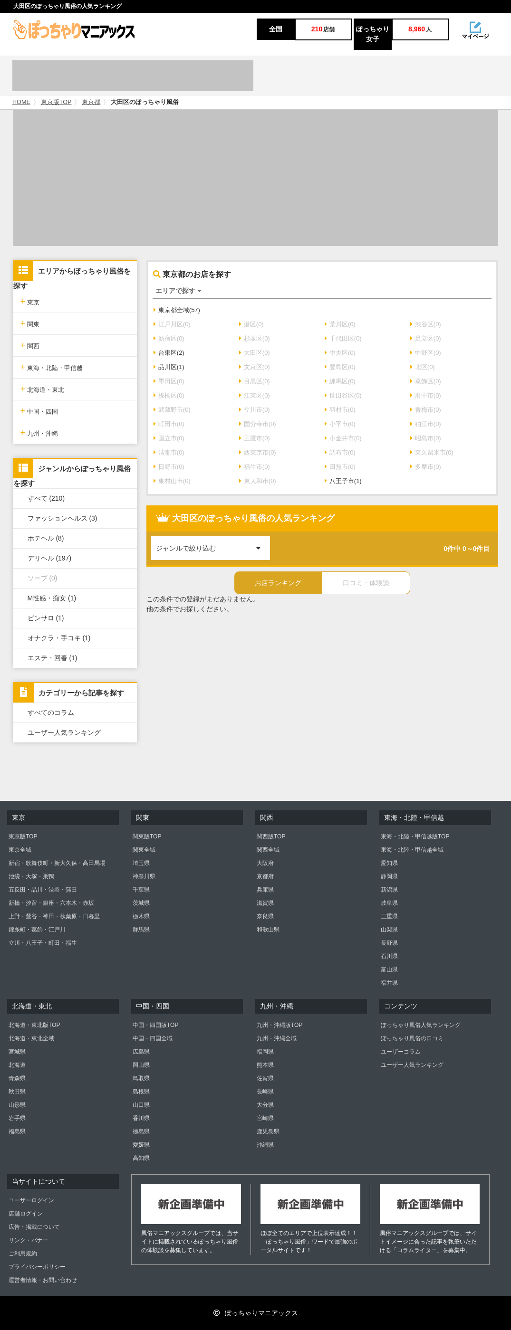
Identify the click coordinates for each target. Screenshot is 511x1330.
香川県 (141, 1118)
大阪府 (265, 863)
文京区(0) (254, 366)
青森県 (17, 1078)
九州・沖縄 (39, 432)
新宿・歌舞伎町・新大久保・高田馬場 (57, 863)
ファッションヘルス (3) (62, 518)
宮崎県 (265, 1118)
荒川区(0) (340, 324)
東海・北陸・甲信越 (51, 367)
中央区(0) (340, 352)
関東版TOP (147, 836)
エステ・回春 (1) (52, 658)
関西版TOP (271, 836)
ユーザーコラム (401, 1051)
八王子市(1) (343, 480)
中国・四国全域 (153, 1038)
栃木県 (141, 916)
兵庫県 (265, 889)
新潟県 (389, 889)
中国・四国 (39, 411)
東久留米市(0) (431, 452)
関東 (30, 323)
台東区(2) (169, 352)
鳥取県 (141, 1078)
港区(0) (251, 324)
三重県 (389, 916)
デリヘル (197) (50, 558)
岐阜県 (389, 903)
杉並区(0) (254, 338)
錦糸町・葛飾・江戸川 (37, 929)
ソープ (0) (43, 578)
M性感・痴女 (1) (52, 598)
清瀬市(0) (169, 452)
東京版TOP (56, 102)
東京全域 (20, 849)
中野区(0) (425, 352)
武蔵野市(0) (172, 409)
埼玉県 (141, 863)
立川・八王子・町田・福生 (43, 943)
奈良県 (265, 916)
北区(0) (422, 366)
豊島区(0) (340, 366)
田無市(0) (340, 466)
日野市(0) (169, 466)
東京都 (91, 102)
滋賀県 (265, 903)
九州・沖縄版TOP (279, 1025)
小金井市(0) (343, 438)
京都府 (265, 876)
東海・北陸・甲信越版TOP (415, 836)
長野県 (389, 943)
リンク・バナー (28, 1240)
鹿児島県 (268, 1131)
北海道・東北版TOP (34, 1025)
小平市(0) (340, 424)
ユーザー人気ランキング (64, 732)
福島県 (17, 1131)
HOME (21, 102)
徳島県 (141, 1131)
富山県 (389, 969)
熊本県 (265, 1065)
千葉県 (141, 889)
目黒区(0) (254, 381)
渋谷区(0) (425, 324)
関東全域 (144, 849)
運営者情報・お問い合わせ (43, 1280)
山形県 (17, 1105)
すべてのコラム (51, 712)
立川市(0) (254, 409)
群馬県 (141, 929)
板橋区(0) (169, 395)
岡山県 (141, 1065)
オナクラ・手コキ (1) (59, 638)
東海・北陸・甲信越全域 (412, 849)
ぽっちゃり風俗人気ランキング (421, 1025)
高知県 (141, 1158)
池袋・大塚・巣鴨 (31, 876)
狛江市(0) (425, 424)
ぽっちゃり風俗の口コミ (412, 1038)
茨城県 (141, 903)
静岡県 (389, 876)
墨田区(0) (169, 381)
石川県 (389, 956)
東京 (30, 301)
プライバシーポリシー (37, 1267)
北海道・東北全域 (31, 1038)
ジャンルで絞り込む (213, 544)
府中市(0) (425, 395)
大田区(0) (254, 352)
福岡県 (265, 1051)
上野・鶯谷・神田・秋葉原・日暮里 (54, 916)
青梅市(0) (425, 409)
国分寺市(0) (257, 424)
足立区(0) (425, 338)
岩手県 (17, 1118)
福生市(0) (254, 466)
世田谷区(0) (343, 395)
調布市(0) (340, 452)
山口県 (141, 1105)
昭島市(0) (425, 438)
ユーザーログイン (31, 1200)
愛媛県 (141, 1144)
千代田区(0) (343, 338)
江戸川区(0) (172, 324)
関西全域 (268, 849)
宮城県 (17, 1051)
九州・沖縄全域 (277, 1038)
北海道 (17, 1065)
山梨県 (389, 929)
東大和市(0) (257, 480)
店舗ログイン (26, 1213)
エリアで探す (178, 290)
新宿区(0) (169, 338)
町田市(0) (169, 424)
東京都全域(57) (177, 310)
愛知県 (389, 863)
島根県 (141, 1091)
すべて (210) (46, 498)
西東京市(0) (257, 452)
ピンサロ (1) (46, 618)
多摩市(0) (425, 466)
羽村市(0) (340, 409)
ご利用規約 (23, 1253)
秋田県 (17, 1091)
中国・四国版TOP (155, 1025)
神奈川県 (144, 876)
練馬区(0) (340, 381)
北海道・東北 (42, 389)
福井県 (389, 982)
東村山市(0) (172, 480)
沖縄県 (265, 1144)
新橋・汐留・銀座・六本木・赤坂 (51, 903)
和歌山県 (268, 929)
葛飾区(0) (425, 381)
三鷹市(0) (254, 438)
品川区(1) (169, 366)
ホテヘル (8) (46, 538)
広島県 (141, 1051)
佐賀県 (265, 1078)
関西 (30, 345)
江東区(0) (254, 395)
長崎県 (265, 1091)
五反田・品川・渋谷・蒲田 (43, 889)
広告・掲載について (34, 1227)
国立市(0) (169, 438)
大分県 (265, 1105)
